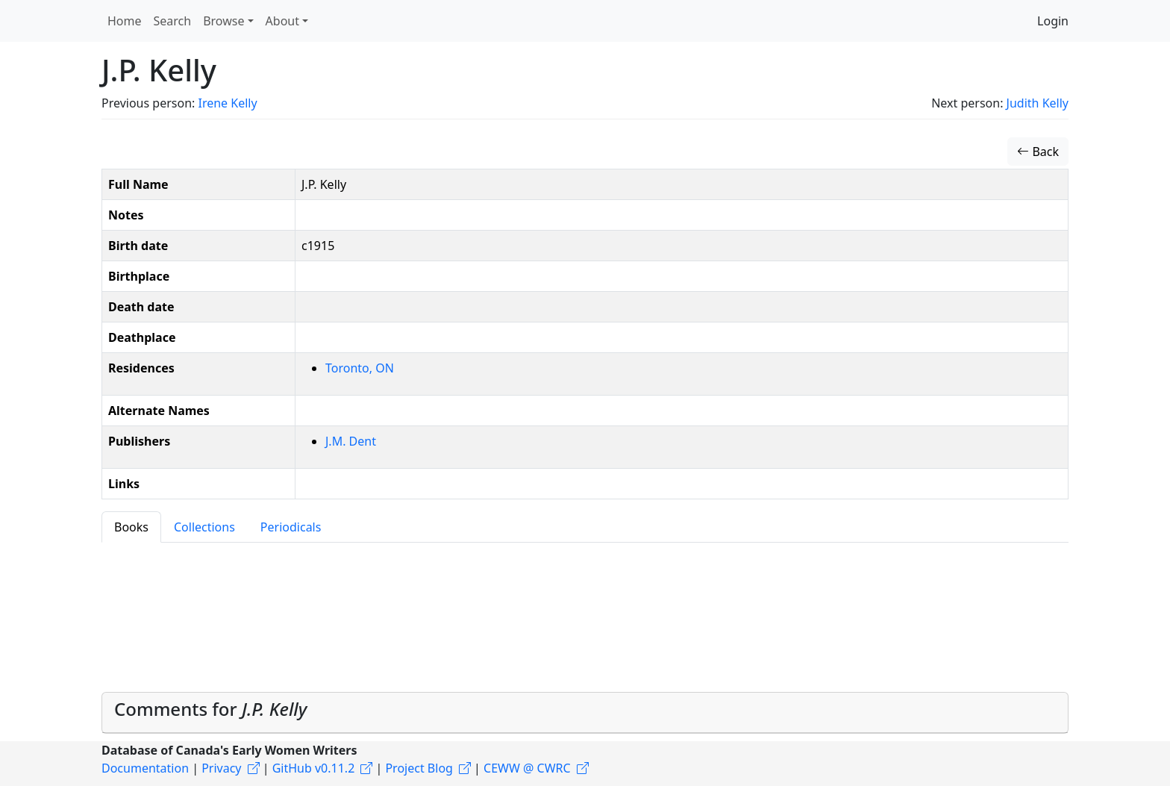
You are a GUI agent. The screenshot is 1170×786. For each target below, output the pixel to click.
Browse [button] (223, 21)
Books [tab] (131, 527)
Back (1038, 151)
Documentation (145, 768)
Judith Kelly (1038, 103)
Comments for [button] (210, 708)
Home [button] (124, 21)
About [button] (282, 21)
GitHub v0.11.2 (313, 768)
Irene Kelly (227, 103)
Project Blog (418, 768)
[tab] (585, 713)
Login (1053, 21)
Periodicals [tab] (291, 527)
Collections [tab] (204, 527)
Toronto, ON (359, 368)
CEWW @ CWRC (527, 768)
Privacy (221, 768)
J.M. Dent (350, 441)
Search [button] (173, 21)
